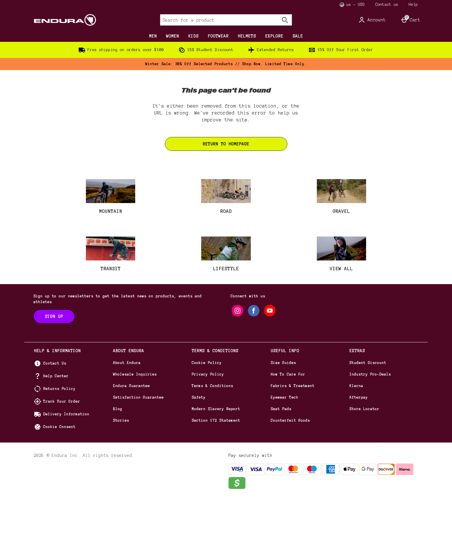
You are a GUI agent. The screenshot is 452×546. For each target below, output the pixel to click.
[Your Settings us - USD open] (352, 4)
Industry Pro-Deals (370, 422)
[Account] (372, 20)
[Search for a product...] (214, 19)
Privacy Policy (208, 422)
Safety (199, 445)
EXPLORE (274, 36)
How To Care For (288, 422)
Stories (121, 468)
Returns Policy (59, 437)
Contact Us (54, 411)
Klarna (356, 434)
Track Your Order (61, 449)
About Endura (127, 411)
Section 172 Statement (216, 468)
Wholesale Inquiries (135, 422)
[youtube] (270, 358)
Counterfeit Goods (290, 468)
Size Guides (283, 411)
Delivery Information (66, 462)
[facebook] (254, 358)
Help (413, 5)
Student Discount (367, 411)
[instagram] (237, 358)
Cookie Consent (59, 475)
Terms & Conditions (212, 434)
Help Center (56, 424)
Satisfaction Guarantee (138, 445)
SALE (298, 36)
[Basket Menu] (410, 20)
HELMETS (247, 36)
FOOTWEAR (218, 36)
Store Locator (364, 457)
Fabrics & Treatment (292, 434)
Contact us (386, 5)
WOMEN (172, 36)
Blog (117, 457)
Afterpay (358, 445)
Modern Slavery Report (216, 457)
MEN (153, 36)
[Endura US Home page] (83, 20)
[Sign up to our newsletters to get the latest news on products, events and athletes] (54, 364)
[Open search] (285, 19)
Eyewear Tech (284, 445)
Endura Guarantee (131, 434)
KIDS (193, 36)
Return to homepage (226, 144)
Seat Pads (281, 457)
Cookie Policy (207, 411)
